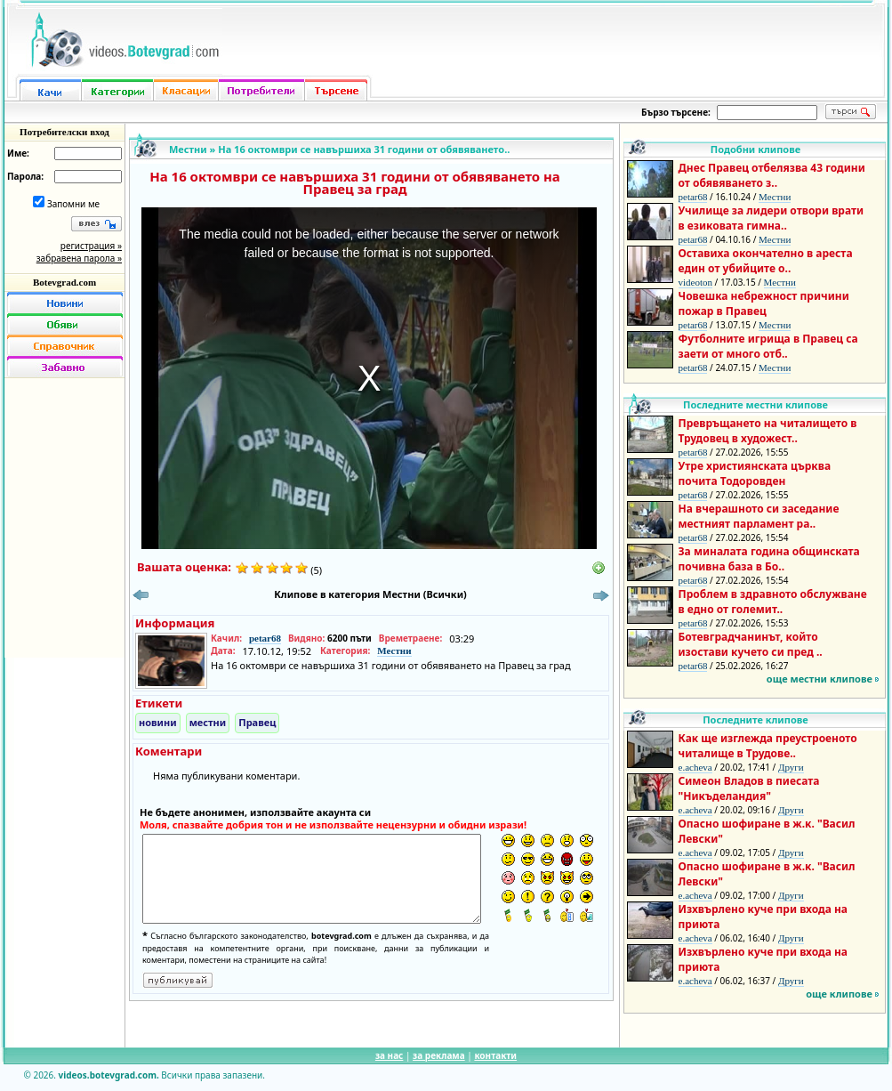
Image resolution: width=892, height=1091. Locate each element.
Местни (188, 149)
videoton (696, 282)
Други (791, 767)
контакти (495, 1055)
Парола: (25, 176)
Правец (257, 722)
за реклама (439, 1055)
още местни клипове (819, 678)
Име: (18, 153)
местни (208, 722)
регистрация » (91, 245)
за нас (389, 1055)
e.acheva (695, 767)
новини (158, 722)
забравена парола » (79, 258)
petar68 (265, 638)
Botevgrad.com (64, 282)
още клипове (839, 993)
